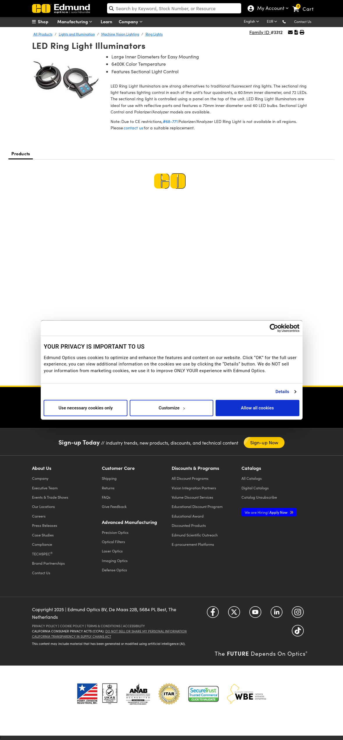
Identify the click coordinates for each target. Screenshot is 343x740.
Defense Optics (114, 569)
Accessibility (134, 626)
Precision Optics (115, 532)
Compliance (42, 544)
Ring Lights (154, 34)
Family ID (260, 32)
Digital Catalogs (255, 487)
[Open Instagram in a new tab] (298, 614)
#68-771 (170, 121)
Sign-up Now (264, 442)
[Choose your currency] (272, 21)
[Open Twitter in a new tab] (234, 614)
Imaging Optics (115, 560)
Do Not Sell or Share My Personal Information (146, 631)
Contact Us (302, 21)
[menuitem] (46, 21)
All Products (42, 34)
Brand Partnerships (48, 563)
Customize (171, 408)
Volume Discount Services (192, 497)
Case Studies (43, 534)
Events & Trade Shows (50, 497)
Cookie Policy (72, 626)
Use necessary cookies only (85, 408)
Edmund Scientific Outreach (195, 534)
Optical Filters (113, 541)
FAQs (106, 497)
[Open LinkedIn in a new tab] (276, 614)
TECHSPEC (42, 553)
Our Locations (43, 506)
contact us (133, 128)
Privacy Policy (44, 626)
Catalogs (251, 478)
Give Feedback (114, 506)
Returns (108, 487)
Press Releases (44, 525)
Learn (106, 21)
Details (282, 391)
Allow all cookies (257, 408)
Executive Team (45, 487)
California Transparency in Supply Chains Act (71, 636)
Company (132, 21)
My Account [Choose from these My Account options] (270, 8)
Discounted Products (189, 525)
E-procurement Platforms (193, 544)
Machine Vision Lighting (120, 34)
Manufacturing (76, 21)
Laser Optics (112, 550)
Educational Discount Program (197, 506)
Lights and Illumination (77, 34)
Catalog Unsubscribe (259, 497)
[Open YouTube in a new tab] (255, 614)
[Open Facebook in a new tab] (213, 614)
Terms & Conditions (103, 626)
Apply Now (266, 512)
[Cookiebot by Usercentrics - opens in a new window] (273, 328)
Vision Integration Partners (194, 487)
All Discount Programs (190, 478)
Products (20, 153)
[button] (289, 21)
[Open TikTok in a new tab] (298, 633)
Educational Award (188, 515)
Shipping (109, 478)
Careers (39, 515)
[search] (174, 8)
